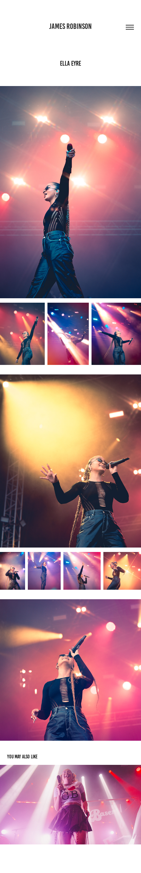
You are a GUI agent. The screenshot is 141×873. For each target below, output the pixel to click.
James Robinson (70, 26)
